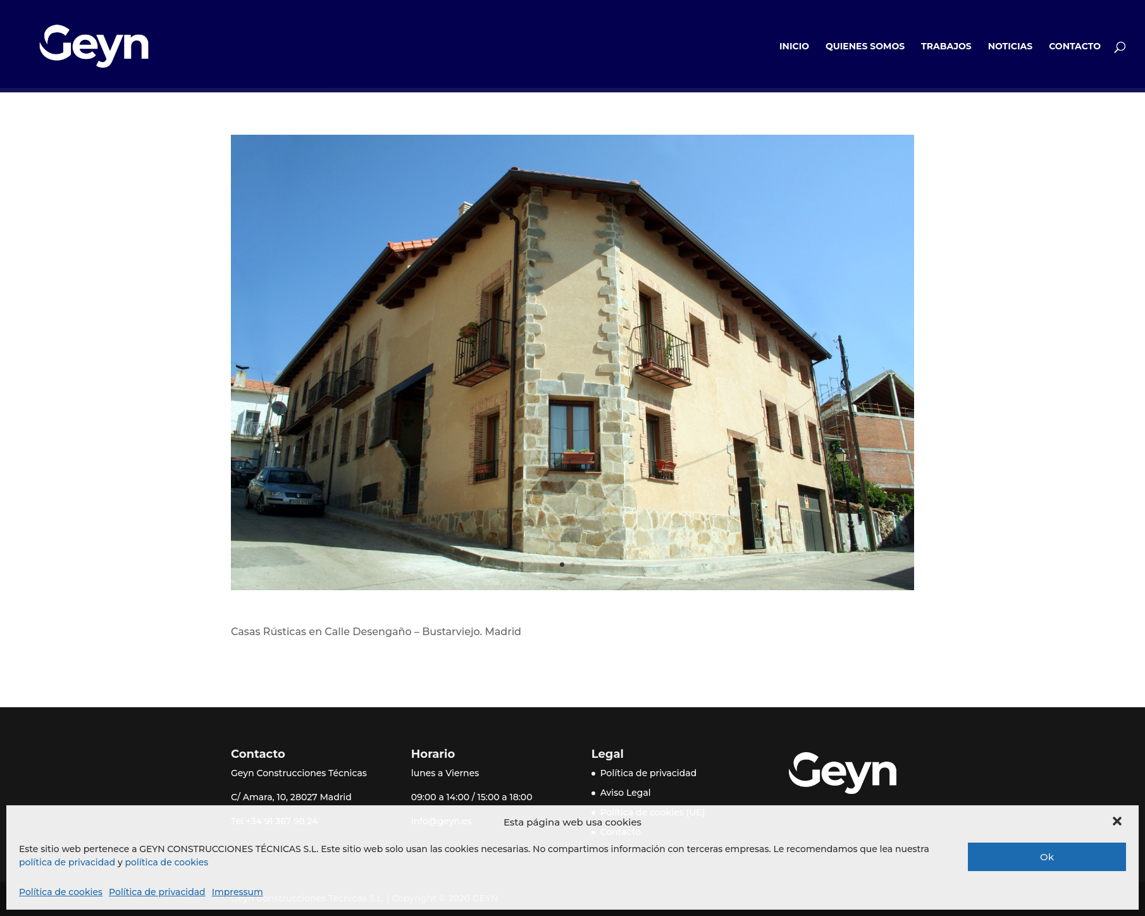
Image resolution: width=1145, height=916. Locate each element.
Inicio (794, 47)
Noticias (1010, 47)
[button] (1118, 822)
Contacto (1075, 47)
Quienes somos (865, 47)
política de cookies (167, 862)
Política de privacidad (157, 892)
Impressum (237, 892)
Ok (1047, 857)
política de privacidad (67, 862)
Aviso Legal (625, 792)
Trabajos (946, 47)
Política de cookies (60, 892)
